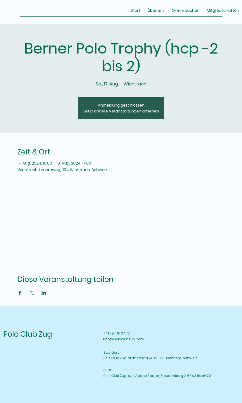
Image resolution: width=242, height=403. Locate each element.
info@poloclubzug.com (123, 339)
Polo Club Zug (27, 334)
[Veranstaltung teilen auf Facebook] (19, 293)
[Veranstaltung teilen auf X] (31, 293)
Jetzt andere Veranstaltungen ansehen (121, 111)
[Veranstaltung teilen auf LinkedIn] (44, 293)
